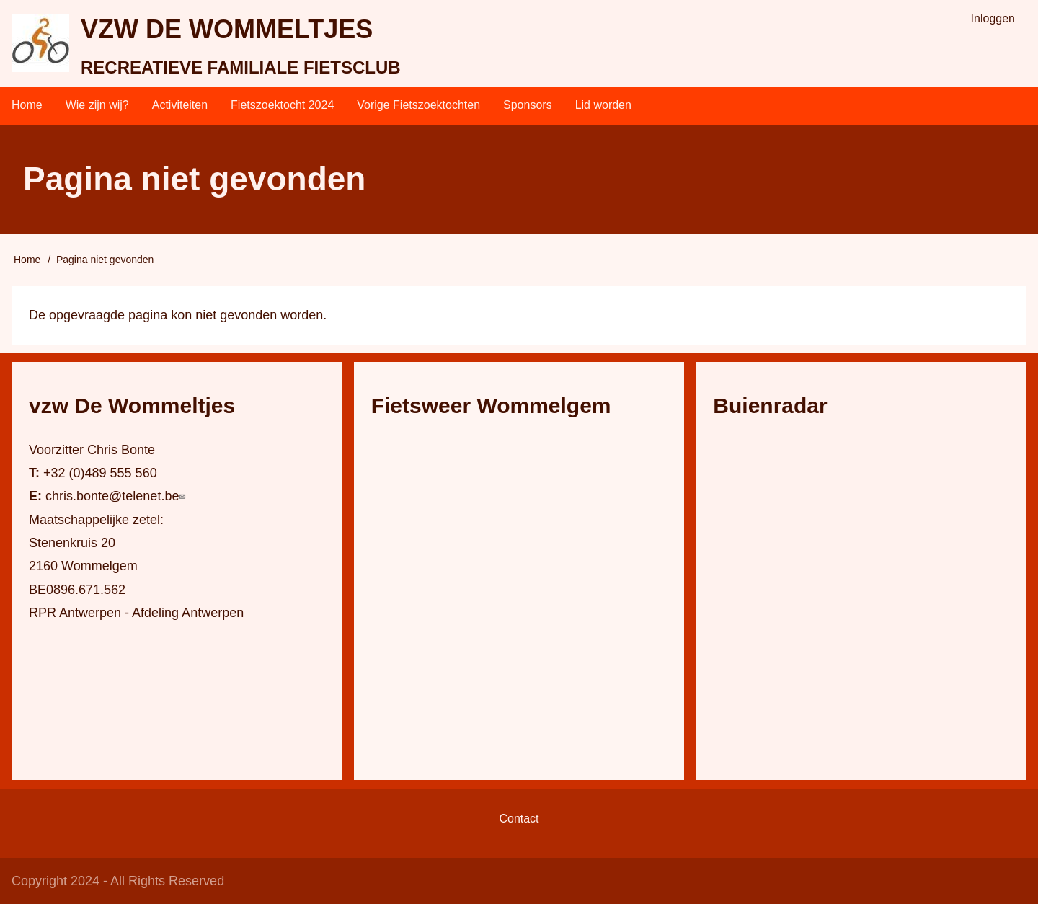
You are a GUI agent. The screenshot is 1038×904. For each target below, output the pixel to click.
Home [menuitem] (27, 105)
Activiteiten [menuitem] (180, 105)
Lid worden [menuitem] (603, 105)
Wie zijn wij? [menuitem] (97, 105)
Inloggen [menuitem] (993, 18)
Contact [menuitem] (518, 818)
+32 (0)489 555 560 (100, 473)
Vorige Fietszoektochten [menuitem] (418, 105)
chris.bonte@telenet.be (117, 496)
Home (27, 259)
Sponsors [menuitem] (527, 105)
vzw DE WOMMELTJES (227, 29)
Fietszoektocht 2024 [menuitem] (282, 105)
